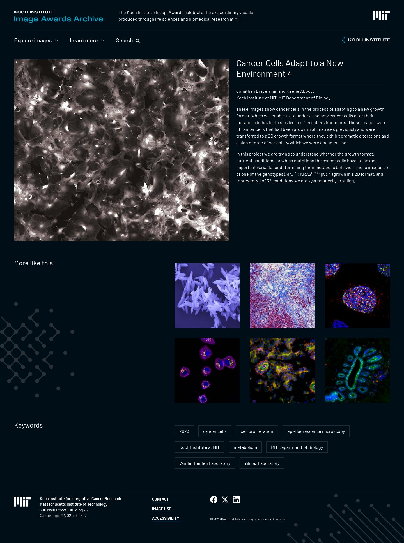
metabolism (245, 447)
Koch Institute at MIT (199, 447)
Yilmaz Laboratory (261, 463)
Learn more (84, 40)
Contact (160, 499)
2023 (184, 431)
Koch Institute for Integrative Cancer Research (80, 498)
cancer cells (215, 431)
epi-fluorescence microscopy (316, 431)
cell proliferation (257, 431)
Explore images (33, 40)
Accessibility (165, 518)
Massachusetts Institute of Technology (73, 504)
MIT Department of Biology (297, 447)
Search (124, 40)
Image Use (161, 508)
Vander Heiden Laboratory (204, 463)
